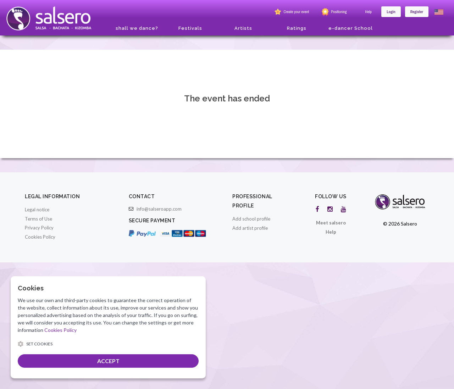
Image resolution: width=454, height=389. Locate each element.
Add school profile (251, 219)
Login (391, 11)
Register (416, 11)
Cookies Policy (40, 237)
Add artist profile (250, 228)
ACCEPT (108, 360)
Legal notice (37, 209)
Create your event (291, 12)
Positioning (333, 12)
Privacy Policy (39, 227)
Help (368, 11)
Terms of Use (38, 219)
